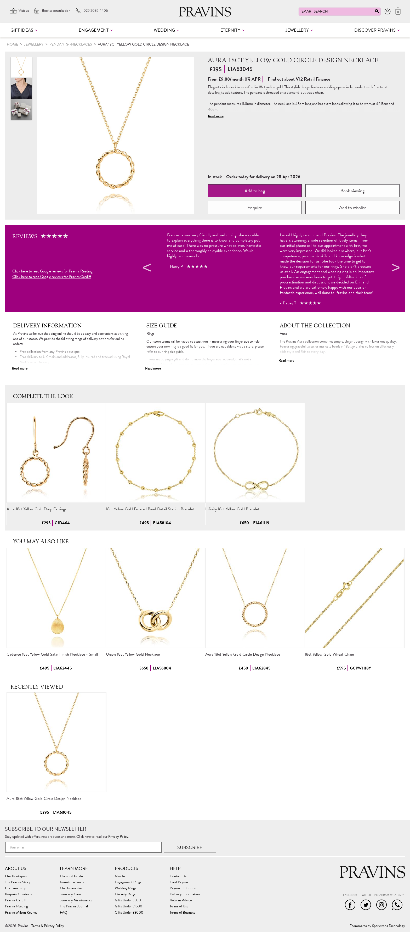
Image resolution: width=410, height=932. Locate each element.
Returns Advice (181, 900)
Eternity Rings (125, 894)
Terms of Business (182, 912)
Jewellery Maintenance (76, 900)
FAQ (63, 912)
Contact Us (178, 876)
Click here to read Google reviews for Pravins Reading (52, 271)
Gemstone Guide (72, 882)
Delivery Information (185, 894)
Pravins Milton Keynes (21, 912)
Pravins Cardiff (15, 900)
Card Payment (180, 882)
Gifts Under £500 (128, 900)
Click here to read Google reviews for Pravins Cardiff (51, 277)
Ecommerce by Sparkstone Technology (377, 926)
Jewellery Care (70, 894)
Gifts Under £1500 (128, 906)
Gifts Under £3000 (129, 912)
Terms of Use (179, 906)
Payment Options (183, 888)
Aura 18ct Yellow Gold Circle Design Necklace (242, 654)
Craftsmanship (15, 888)
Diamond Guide (71, 876)
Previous (146, 268)
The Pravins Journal (74, 906)
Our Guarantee (71, 888)
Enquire (254, 207)
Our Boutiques (16, 876)
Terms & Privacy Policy (47, 926)
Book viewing (352, 190)
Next (395, 268)
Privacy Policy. (118, 836)
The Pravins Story (17, 882)
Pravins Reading (16, 906)
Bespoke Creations (18, 894)
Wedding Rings (125, 888)
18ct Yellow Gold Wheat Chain (329, 654)
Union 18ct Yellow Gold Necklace (133, 654)
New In (120, 876)
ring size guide (173, 351)
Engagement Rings (128, 882)
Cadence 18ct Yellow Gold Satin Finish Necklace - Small (52, 654)
